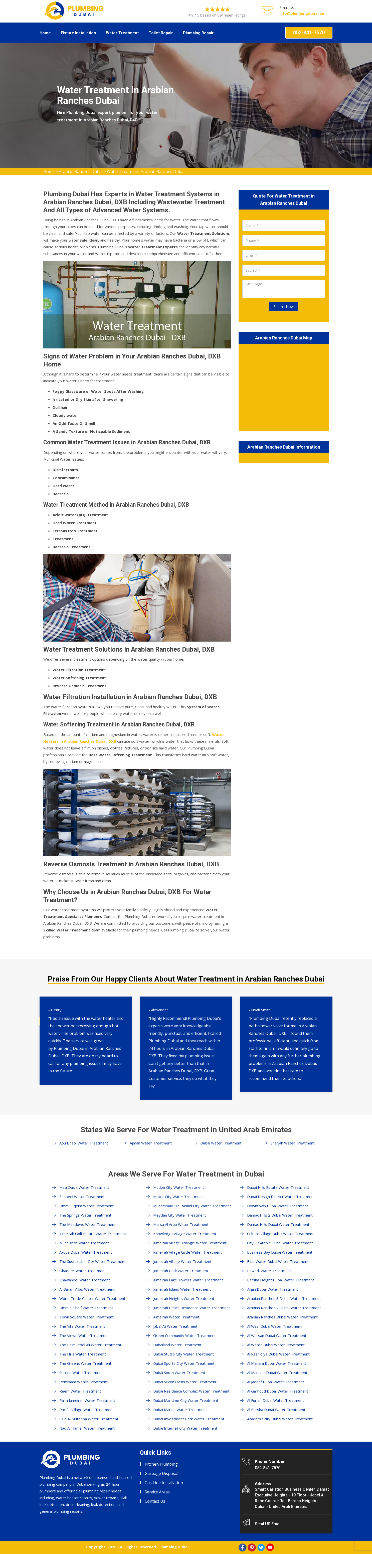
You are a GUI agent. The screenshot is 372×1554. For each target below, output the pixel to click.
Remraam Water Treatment (83, 1381)
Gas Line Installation (164, 1482)
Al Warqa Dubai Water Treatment (276, 1344)
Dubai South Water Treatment (179, 1372)
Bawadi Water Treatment (269, 1270)
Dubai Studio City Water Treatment (183, 1353)
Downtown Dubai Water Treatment (277, 1205)
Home (45, 33)
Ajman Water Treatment (151, 1142)
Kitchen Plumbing (161, 1464)
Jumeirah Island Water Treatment (182, 1289)
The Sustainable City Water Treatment (92, 1261)
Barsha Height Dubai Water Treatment (280, 1279)
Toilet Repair (161, 33)
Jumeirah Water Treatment (176, 1316)
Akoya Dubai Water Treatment (85, 1252)
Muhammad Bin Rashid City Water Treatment (192, 1205)
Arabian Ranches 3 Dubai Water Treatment (284, 1298)
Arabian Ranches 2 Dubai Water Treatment (284, 1307)
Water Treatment (122, 33)
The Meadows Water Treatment (87, 1224)
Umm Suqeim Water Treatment (86, 1205)
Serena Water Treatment (81, 1372)
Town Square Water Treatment (86, 1316)
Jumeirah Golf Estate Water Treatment (92, 1233)
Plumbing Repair (198, 33)
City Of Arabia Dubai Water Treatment (280, 1242)
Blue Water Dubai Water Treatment (278, 1261)
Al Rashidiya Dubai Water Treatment (278, 1353)
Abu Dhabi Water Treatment (83, 1142)
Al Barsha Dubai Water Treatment (276, 1409)
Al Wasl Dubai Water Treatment (274, 1326)
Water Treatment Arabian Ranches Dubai (145, 171)
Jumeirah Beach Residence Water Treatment (191, 1307)
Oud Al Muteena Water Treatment (88, 1418)
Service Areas (157, 1492)
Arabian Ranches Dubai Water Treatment (282, 1316)
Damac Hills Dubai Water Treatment (278, 1224)
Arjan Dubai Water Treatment (272, 1289)
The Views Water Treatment (84, 1335)
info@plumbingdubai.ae (301, 13)
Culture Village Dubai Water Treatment (280, 1233)
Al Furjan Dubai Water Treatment (275, 1400)
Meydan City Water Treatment (179, 1215)
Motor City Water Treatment (178, 1196)
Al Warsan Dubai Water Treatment (276, 1335)
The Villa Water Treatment (82, 1326)
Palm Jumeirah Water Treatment (87, 1400)
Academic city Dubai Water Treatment (280, 1418)
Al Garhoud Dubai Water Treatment (277, 1391)
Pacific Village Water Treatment (86, 1409)
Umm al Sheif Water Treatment (86, 1307)
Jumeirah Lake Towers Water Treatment (188, 1279)
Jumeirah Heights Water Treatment (183, 1298)
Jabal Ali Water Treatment (175, 1326)
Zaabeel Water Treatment (82, 1196)
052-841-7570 (309, 33)
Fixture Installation (78, 33)
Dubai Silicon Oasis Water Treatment (185, 1381)
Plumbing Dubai (174, 1546)
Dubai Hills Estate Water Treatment (278, 1187)
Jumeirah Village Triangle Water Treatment (190, 1242)
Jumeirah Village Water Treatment (182, 1261)
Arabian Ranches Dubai (81, 171)
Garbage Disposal (161, 1473)
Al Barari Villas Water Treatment (87, 1289)
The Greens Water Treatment (85, 1363)
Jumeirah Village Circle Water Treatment (187, 1252)
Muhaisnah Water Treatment (84, 1242)
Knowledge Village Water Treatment (184, 1233)
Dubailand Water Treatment (177, 1344)
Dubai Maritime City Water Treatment (185, 1400)
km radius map (284, 386)
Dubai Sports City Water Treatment (184, 1363)
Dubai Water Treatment (221, 1142)
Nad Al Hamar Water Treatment (87, 1428)
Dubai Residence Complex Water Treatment (191, 1391)
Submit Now (284, 306)
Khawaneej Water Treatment (84, 1279)
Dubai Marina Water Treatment (180, 1409)
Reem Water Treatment (80, 1391)
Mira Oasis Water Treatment (84, 1187)
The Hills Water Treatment (82, 1353)
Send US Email (268, 1523)
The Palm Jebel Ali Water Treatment (90, 1344)
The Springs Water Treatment (85, 1215)
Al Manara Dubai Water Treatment (276, 1363)
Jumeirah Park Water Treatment (180, 1270)
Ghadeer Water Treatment (82, 1270)
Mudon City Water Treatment (178, 1187)
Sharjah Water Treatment (293, 1142)
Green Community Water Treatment (184, 1335)
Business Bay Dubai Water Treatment (279, 1252)
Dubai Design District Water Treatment (281, 1196)
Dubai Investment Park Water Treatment (188, 1418)
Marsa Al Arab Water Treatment (181, 1224)
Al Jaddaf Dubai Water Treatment (275, 1381)
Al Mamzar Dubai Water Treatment (277, 1372)
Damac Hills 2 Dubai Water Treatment (280, 1215)
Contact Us (155, 1501)
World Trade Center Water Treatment (92, 1298)
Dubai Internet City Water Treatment (185, 1428)
